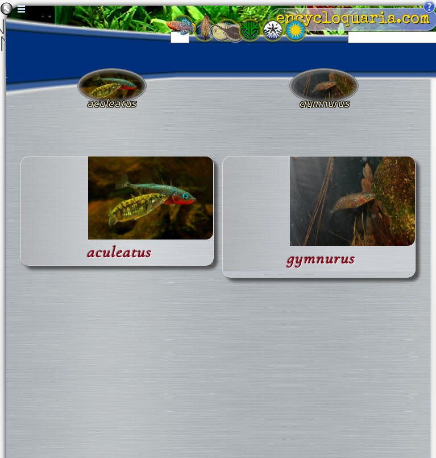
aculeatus (118, 252)
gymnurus (320, 258)
